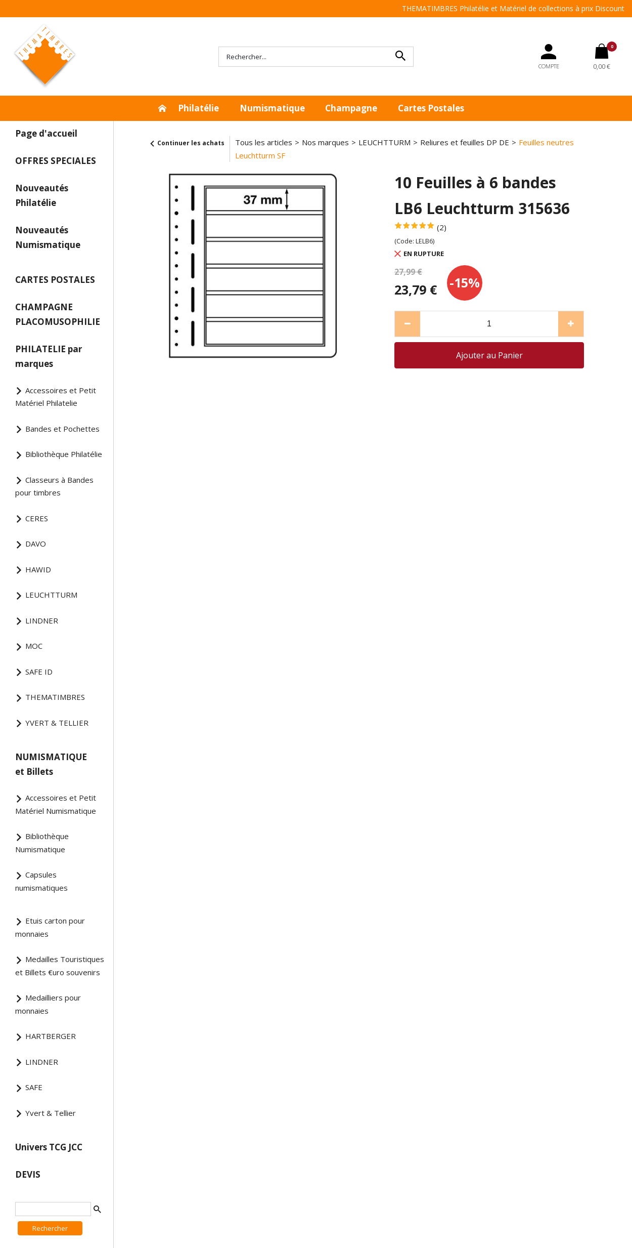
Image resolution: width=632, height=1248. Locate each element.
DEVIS (27, 1174)
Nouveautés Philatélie (41, 195)
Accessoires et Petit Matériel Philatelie (55, 396)
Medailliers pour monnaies (48, 1004)
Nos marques (325, 142)
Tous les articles (263, 142)
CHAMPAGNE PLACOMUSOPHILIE (57, 314)
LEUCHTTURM (51, 595)
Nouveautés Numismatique (47, 237)
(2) (441, 227)
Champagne (351, 108)
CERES (36, 518)
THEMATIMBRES (55, 697)
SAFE (33, 1087)
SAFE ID (39, 672)
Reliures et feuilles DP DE (464, 142)
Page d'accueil (46, 133)
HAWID (38, 569)
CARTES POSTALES (55, 279)
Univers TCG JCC (48, 1147)
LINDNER (41, 620)
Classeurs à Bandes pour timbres (54, 486)
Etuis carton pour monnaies (50, 927)
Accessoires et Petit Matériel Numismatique (55, 804)
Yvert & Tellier (50, 1113)
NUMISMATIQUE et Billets (51, 764)
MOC (33, 646)
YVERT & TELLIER (56, 723)
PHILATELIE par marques (48, 356)
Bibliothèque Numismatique (42, 842)
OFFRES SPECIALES (55, 161)
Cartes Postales (431, 108)
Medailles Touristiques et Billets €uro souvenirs (59, 965)
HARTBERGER (50, 1036)
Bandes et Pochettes (62, 429)
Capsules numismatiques (41, 881)
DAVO (35, 543)
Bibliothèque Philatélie (63, 454)
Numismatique (272, 108)
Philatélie (198, 108)
